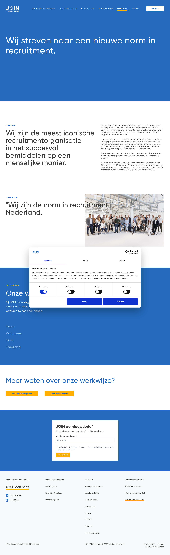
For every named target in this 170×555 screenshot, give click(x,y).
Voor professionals (59, 394)
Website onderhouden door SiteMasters (22, 544)
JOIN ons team (106, 9)
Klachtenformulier (92, 533)
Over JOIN (122, 9)
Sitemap (88, 526)
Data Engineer (51, 486)
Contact (155, 9)
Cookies (160, 544)
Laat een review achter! (134, 499)
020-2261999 (17, 487)
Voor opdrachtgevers (43, 9)
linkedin (12, 500)
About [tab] (122, 260)
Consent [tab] (48, 260)
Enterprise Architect (53, 493)
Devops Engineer (52, 500)
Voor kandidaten (68, 9)
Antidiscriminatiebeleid (154, 547)
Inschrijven (63, 455)
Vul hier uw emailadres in (67, 436)
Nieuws (135, 9)
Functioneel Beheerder (54, 480)
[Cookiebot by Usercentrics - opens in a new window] (127, 252)
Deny (84, 302)
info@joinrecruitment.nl (135, 493)
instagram (13, 495)
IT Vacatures (87, 9)
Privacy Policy (149, 544)
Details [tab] (85, 260)
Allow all (120, 302)
